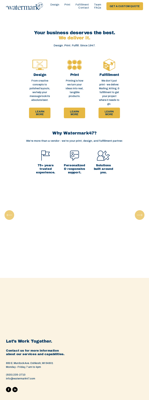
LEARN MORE (39, 113)
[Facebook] (8, 389)
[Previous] (9, 215)
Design (54, 4)
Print (67, 4)
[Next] (139, 215)
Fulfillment (82, 4)
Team (97, 4)
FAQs (97, 7)
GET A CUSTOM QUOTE (125, 6)
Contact (83, 7)
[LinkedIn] (15, 389)
